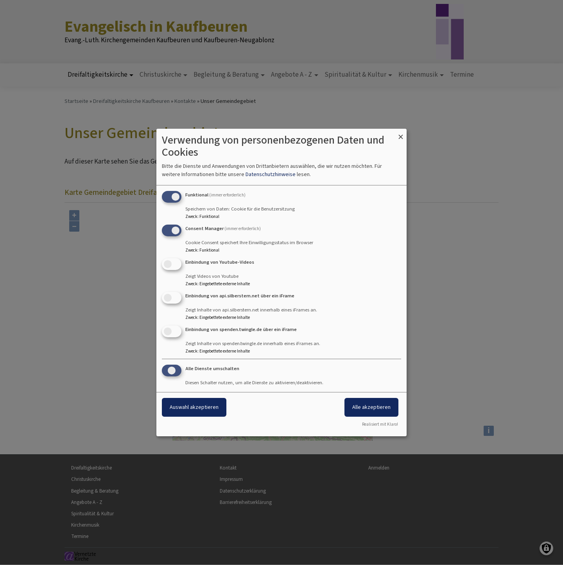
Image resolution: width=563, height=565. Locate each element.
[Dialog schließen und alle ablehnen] (401, 134)
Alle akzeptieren (371, 407)
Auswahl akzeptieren (194, 407)
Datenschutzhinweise (271, 174)
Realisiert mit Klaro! (380, 424)
